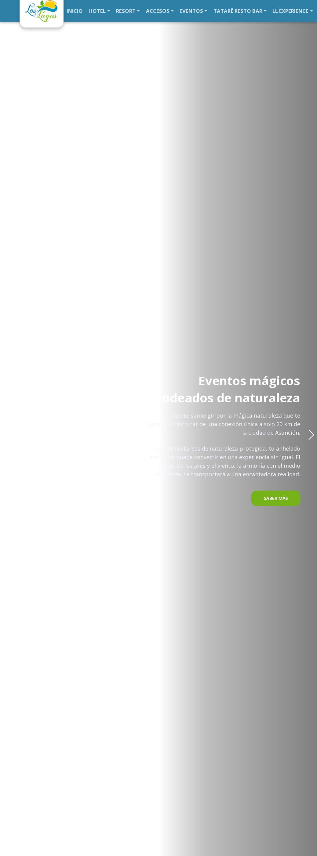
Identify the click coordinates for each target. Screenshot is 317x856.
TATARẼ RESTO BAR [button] (228, 11)
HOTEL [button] (96, 11)
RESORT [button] (123, 11)
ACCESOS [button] (153, 11)
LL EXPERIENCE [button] (278, 11)
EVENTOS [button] (185, 11)
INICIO (74, 11)
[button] (311, 434)
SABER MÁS (276, 498)
